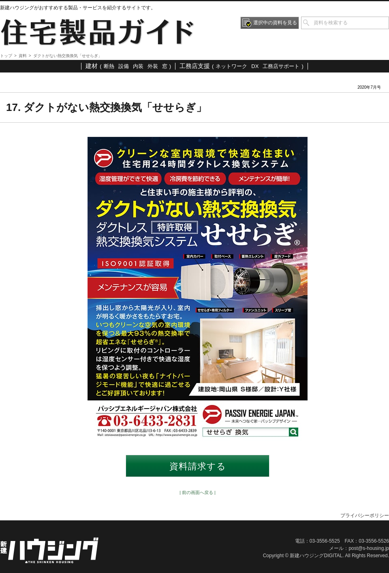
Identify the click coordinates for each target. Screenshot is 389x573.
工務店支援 (195, 65)
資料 (23, 55)
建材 (91, 65)
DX (255, 66)
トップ (6, 55)
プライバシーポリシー (364, 515)
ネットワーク (231, 66)
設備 (123, 66)
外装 (152, 66)
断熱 (109, 66)
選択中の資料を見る (275, 23)
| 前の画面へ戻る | (198, 492)
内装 (138, 66)
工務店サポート (281, 66)
